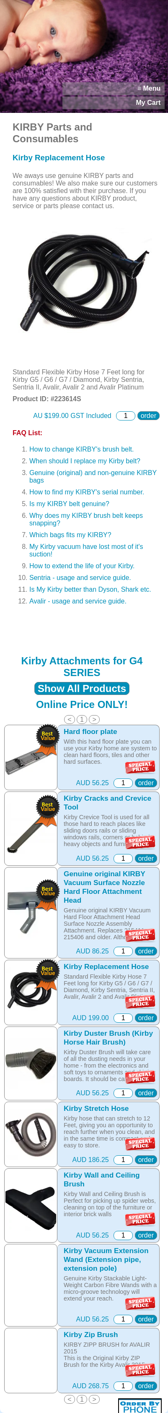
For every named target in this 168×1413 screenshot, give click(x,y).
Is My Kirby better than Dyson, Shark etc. (90, 589)
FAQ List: (27, 432)
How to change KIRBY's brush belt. (81, 449)
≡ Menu (149, 88)
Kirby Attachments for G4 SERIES (82, 666)
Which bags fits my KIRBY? (70, 534)
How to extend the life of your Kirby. (81, 565)
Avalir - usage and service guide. (78, 601)
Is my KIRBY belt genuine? (69, 503)
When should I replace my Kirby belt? (84, 461)
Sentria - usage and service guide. (80, 577)
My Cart (148, 102)
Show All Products (82, 688)
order (148, 415)
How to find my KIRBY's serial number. (86, 492)
